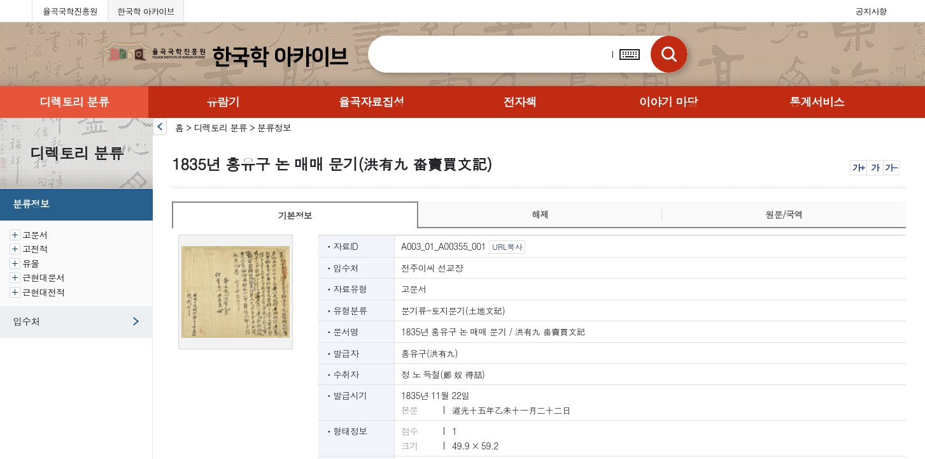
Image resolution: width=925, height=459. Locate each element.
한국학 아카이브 (145, 11)
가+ (858, 167)
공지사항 (871, 11)
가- (891, 167)
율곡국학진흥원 (70, 11)
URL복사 (507, 246)
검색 (669, 54)
